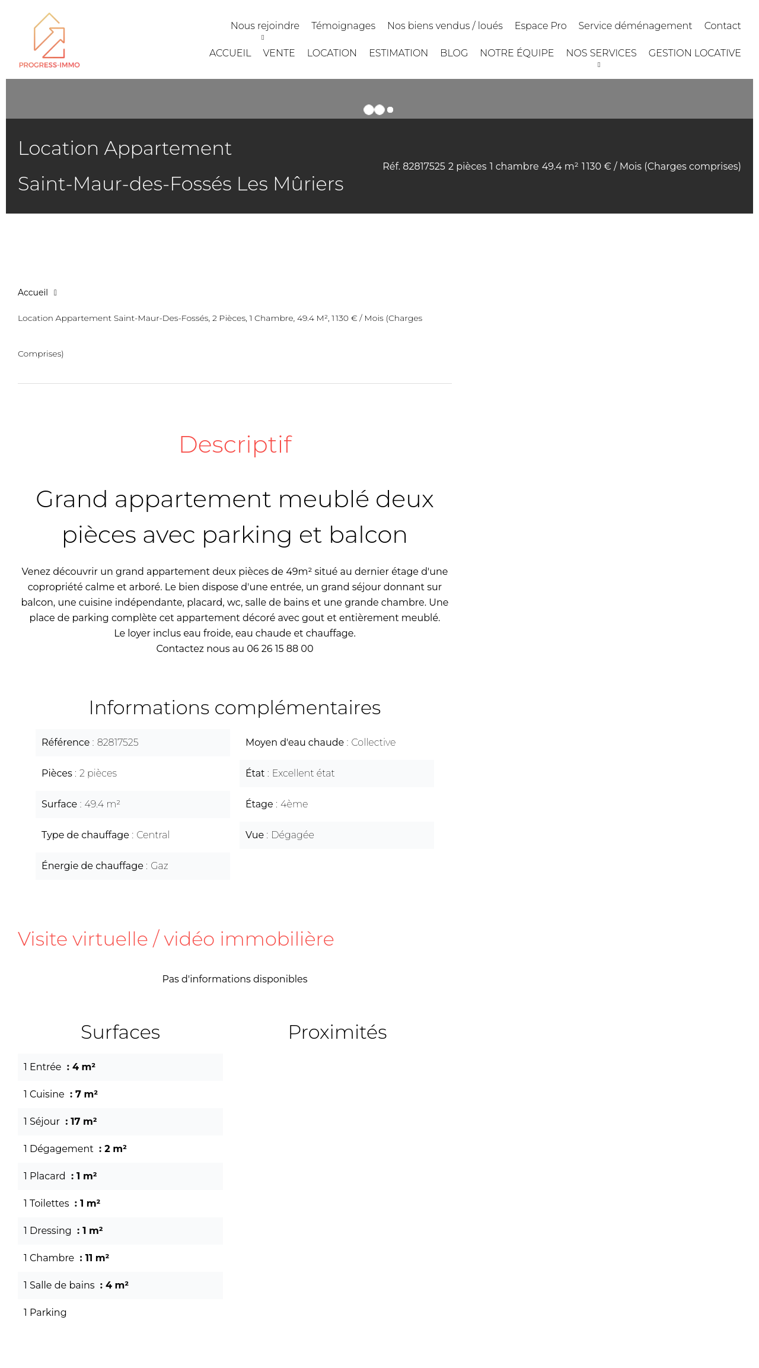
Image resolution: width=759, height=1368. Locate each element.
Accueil (33, 292)
